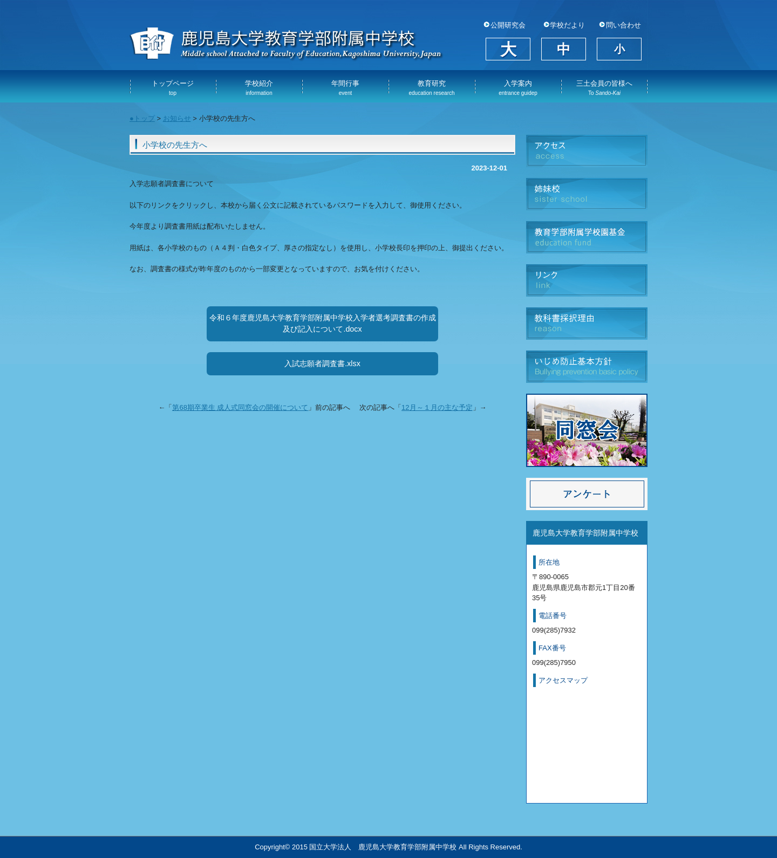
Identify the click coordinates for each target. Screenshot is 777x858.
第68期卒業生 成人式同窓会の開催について (240, 407)
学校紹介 (259, 87)
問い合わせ (623, 25)
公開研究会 (508, 25)
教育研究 (431, 87)
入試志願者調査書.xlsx (322, 363)
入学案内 (518, 87)
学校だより (567, 25)
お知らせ (177, 118)
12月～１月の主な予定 (436, 407)
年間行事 (345, 87)
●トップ (142, 118)
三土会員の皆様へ (604, 87)
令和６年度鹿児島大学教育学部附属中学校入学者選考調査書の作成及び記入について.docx (322, 323)
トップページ (173, 87)
